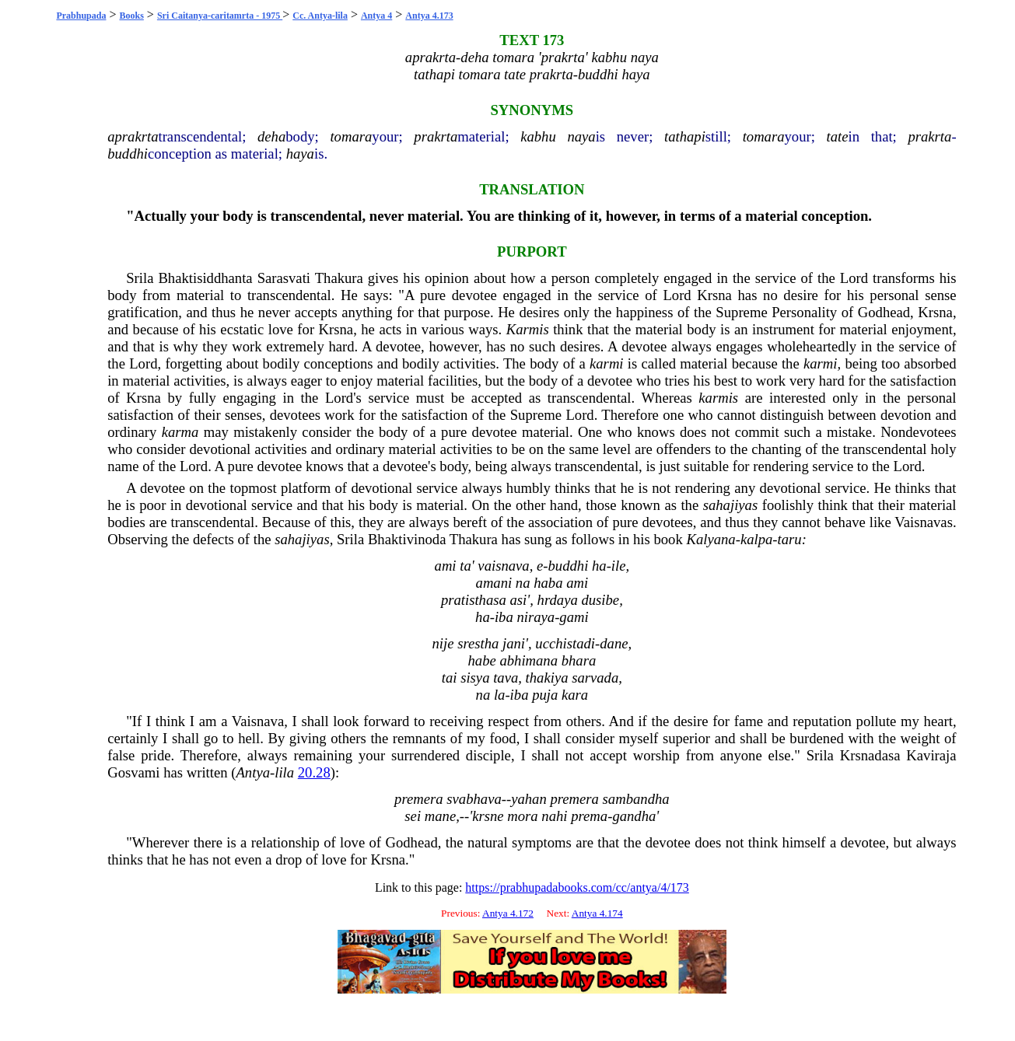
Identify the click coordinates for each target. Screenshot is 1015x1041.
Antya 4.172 (508, 913)
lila (284, 772)
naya (581, 136)
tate (838, 136)
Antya (253, 772)
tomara (351, 136)
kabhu (538, 136)
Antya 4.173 (429, 15)
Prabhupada (81, 15)
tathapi (684, 136)
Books (132, 15)
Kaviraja (931, 755)
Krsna (714, 295)
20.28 (314, 772)
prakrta (435, 136)
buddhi (127, 153)
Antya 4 (376, 15)
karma (180, 432)
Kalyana (710, 539)
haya (300, 153)
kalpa (756, 539)
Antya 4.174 (597, 913)
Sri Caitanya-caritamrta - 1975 (219, 15)
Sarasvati (283, 278)
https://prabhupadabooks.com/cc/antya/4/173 (577, 887)
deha (271, 136)
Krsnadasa (870, 755)
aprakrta (132, 136)
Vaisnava (258, 721)
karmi (607, 363)
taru (790, 539)
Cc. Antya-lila (320, 15)
